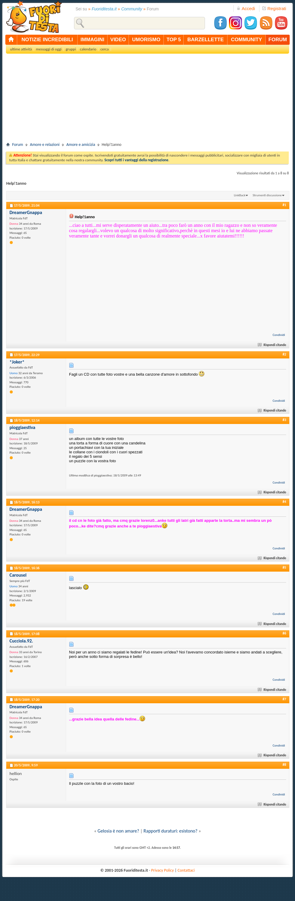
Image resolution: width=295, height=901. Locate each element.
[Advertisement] (147, 99)
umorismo (146, 39)
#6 (284, 633)
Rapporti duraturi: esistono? (171, 831)
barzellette (205, 39)
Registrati (274, 8)
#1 (284, 205)
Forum (17, 144)
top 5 (173, 39)
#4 (284, 502)
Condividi (278, 335)
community (246, 39)
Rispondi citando (272, 345)
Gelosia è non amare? (118, 831)
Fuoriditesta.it (104, 9)
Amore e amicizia (80, 144)
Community (131, 9)
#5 (284, 567)
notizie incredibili (47, 39)
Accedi (246, 8)
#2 (284, 354)
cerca (104, 49)
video (118, 39)
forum (277, 39)
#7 (284, 699)
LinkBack (240, 195)
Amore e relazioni (45, 144)
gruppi (71, 49)
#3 (284, 420)
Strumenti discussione (267, 195)
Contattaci (186, 870)
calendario (88, 49)
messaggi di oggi (48, 49)
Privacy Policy (162, 870)
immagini (92, 39)
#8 (284, 765)
